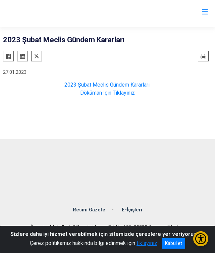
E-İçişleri (132, 210)
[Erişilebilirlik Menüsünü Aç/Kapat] (200, 238)
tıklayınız (147, 243)
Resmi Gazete (89, 210)
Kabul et (173, 243)
